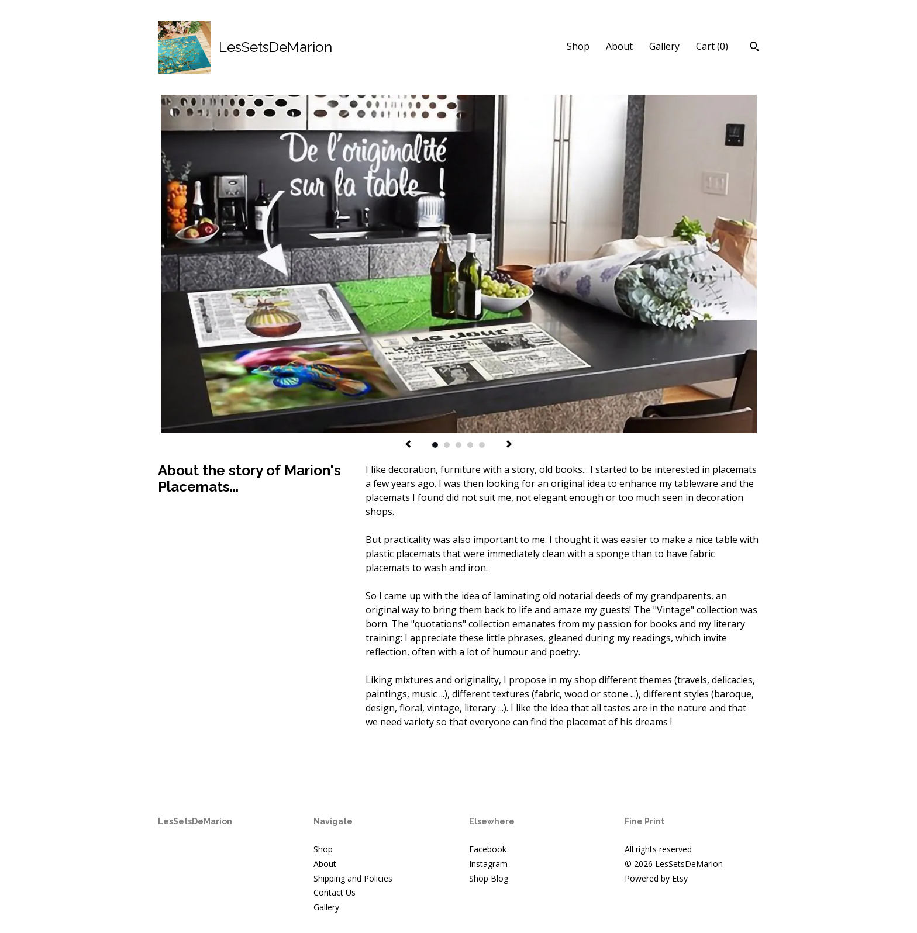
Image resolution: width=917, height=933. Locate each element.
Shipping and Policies (352, 878)
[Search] (754, 48)
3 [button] (458, 445)
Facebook (487, 849)
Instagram (488, 863)
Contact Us (334, 892)
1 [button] (435, 445)
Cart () (712, 46)
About (619, 46)
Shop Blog (488, 878)
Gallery (664, 46)
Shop (578, 46)
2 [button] (447, 445)
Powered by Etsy (656, 878)
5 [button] (482, 445)
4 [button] (470, 445)
